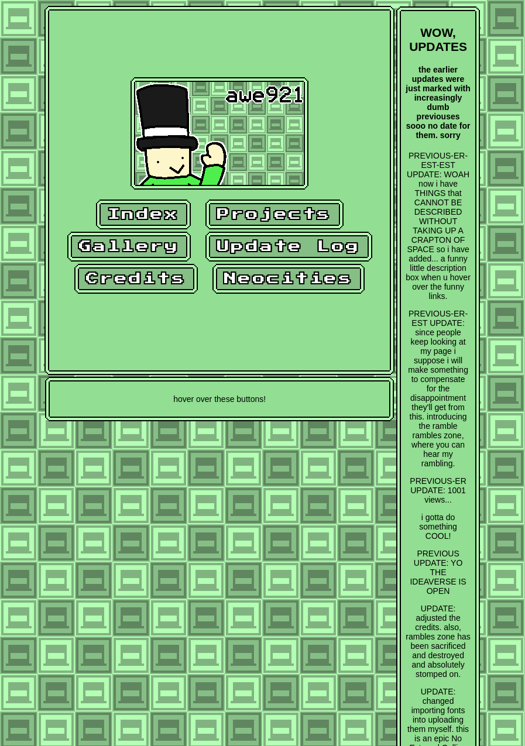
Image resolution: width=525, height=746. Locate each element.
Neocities (289, 279)
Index (144, 214)
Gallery (129, 246)
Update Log (289, 246)
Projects (274, 214)
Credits (136, 279)
